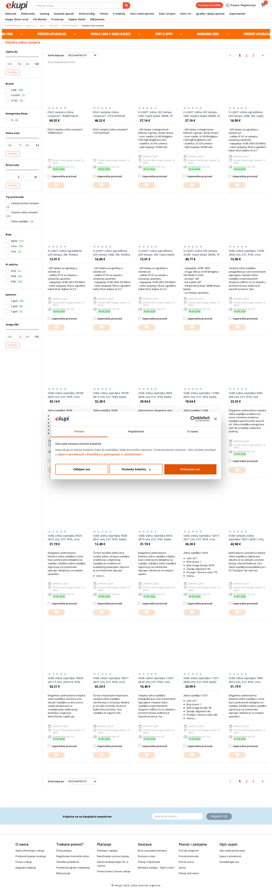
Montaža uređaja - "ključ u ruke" (156, 867)
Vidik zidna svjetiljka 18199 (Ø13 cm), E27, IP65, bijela (110, 395)
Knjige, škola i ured (16, 19)
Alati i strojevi (167, 13)
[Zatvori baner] (215, 419)
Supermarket (237, 13)
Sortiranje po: (56, 55)
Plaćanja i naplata (107, 850)
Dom (42, 25)
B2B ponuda (97, 19)
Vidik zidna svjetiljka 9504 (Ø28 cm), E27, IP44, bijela (155, 395)
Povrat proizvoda (189, 856)
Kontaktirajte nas (229, 862)
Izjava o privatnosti (230, 856)
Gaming (44, 13)
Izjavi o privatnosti (71, 454)
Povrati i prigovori (189, 850)
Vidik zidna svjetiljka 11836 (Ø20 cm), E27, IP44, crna (246, 252)
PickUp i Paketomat (149, 862)
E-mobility (119, 13)
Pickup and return (189, 873)
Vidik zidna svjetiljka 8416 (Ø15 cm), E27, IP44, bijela (155, 537)
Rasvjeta (53, 25)
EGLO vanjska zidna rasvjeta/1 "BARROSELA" (63, 114)
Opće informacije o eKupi (29, 850)
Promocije (57, 19)
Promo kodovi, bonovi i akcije (113, 871)
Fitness (104, 13)
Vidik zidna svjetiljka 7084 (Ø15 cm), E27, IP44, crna (246, 680)
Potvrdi (12, 72)
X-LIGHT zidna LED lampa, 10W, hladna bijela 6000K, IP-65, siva (202, 114)
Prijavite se (219, 816)
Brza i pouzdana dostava (152, 850)
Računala (10, 13)
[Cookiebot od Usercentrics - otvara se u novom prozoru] (193, 419)
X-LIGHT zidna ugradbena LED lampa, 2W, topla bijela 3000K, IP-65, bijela (156, 253)
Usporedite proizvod (62, 176)
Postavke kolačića (136, 469)
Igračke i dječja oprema (210, 13)
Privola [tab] (79, 431)
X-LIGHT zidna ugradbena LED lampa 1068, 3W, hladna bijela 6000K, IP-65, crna (111, 253)
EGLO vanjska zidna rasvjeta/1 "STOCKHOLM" (109, 114)
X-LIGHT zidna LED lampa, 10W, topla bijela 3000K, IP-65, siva (156, 114)
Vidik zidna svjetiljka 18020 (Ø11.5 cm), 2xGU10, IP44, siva (65, 680)
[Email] (177, 816)
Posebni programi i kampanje (73, 867)
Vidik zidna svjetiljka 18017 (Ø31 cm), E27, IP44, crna (110, 680)
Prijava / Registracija (240, 5)
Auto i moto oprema (142, 13)
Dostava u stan (146, 856)
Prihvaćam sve (190, 469)
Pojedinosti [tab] (136, 431)
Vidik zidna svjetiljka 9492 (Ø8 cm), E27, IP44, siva (246, 395)
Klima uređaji (87, 13)
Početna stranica (13, 25)
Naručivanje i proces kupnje (113, 856)
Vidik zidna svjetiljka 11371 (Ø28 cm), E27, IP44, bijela (201, 680)
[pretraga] (126, 5)
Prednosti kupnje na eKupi (30, 856)
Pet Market (39, 19)
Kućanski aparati (64, 13)
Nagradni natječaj (25, 867)
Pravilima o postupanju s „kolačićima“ (114, 454)
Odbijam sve (81, 469)
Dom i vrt (185, 13)
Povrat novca (186, 862)
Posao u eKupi (23, 862)
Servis (182, 867)
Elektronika (28, 13)
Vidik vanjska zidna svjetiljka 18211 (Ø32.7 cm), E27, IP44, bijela (246, 537)
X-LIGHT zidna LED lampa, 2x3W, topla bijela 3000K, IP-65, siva (201, 253)
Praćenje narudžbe (209, 5)
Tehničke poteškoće (67, 862)
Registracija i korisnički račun (72, 856)
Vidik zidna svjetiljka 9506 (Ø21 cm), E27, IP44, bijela (110, 537)
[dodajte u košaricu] (56, 185)
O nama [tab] (192, 431)
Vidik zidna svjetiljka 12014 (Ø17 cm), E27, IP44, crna (201, 537)
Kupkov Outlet (77, 19)
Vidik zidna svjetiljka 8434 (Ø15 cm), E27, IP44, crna (65, 537)
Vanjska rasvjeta (70, 25)
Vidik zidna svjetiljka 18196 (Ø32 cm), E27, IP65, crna (65, 395)
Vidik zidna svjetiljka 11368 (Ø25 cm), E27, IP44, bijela (201, 395)
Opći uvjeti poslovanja (232, 850)
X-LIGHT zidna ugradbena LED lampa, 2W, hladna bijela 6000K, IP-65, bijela (65, 253)
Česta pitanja (63, 850)
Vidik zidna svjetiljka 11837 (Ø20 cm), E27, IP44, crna (156, 680)
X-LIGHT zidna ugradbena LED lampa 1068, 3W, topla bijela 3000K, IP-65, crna (246, 114)
